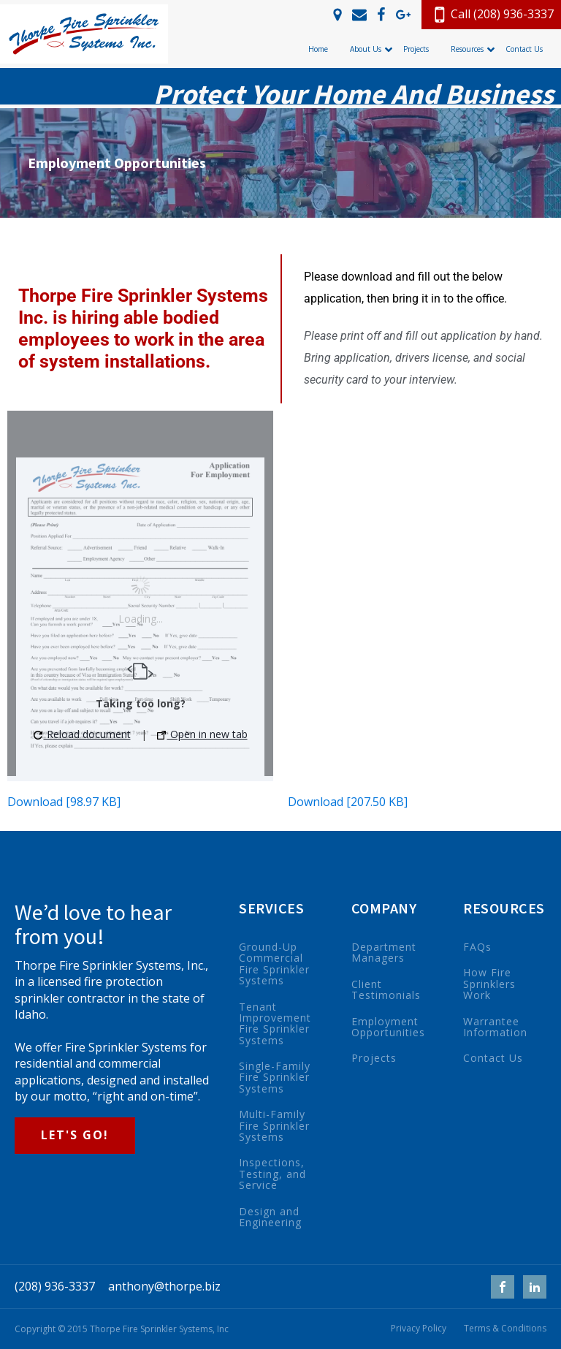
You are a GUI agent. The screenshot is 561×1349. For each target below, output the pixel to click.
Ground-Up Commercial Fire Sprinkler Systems (274, 964)
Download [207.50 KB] (348, 802)
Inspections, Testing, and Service (272, 1173)
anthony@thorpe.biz (164, 1286)
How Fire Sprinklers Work (489, 983)
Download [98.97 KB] (64, 802)
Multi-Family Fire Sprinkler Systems (274, 1125)
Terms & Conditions (505, 1328)
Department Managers (383, 952)
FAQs (477, 946)
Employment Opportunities (388, 1027)
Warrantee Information (495, 1027)
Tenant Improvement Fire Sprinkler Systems (275, 1023)
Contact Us (493, 1057)
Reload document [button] (82, 734)
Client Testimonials (386, 989)
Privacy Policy (418, 1328)
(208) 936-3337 (55, 1286)
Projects (374, 1057)
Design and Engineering (270, 1217)
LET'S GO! (75, 1135)
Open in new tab (202, 734)
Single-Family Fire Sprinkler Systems (274, 1077)
